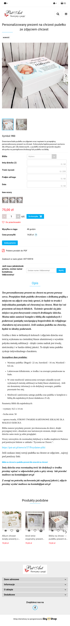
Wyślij (61, 270)
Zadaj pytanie (10, 243)
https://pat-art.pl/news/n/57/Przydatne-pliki (23, 447)
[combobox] (42, 156)
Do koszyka (35, 216)
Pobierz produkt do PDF (14, 250)
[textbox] (39, 156)
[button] (63, 3)
